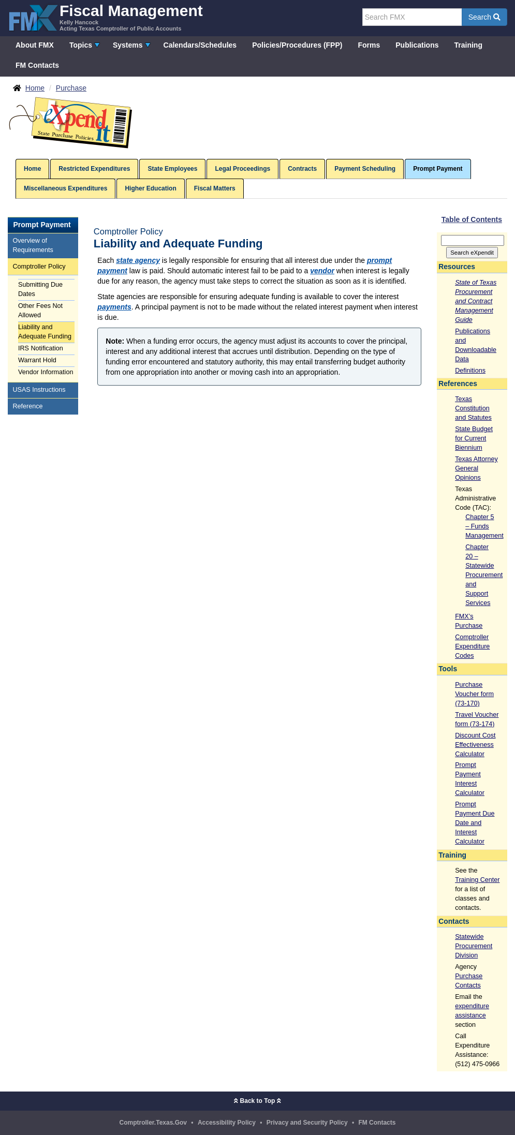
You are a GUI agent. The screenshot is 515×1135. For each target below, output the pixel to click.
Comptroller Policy (38, 266)
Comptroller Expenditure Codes (472, 646)
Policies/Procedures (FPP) (297, 45)
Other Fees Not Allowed (40, 310)
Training (468, 45)
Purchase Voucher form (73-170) (474, 694)
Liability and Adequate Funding (44, 331)
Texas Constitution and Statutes (473, 408)
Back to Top (257, 1100)
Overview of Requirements (32, 245)
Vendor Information (45, 372)
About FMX (35, 45)
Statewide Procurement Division (473, 946)
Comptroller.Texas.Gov (153, 1122)
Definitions (470, 370)
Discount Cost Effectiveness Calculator (475, 745)
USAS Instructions (38, 389)
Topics (80, 45)
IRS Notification (40, 348)
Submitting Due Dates (40, 289)
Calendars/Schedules (200, 45)
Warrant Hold (37, 360)
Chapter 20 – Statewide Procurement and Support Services (484, 575)
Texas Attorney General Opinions (476, 468)
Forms (369, 45)
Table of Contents (472, 219)
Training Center (477, 879)
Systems (128, 45)
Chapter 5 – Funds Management (484, 526)
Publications (416, 45)
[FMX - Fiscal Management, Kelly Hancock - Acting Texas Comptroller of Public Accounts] (105, 17)
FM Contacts (37, 65)
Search (484, 17)
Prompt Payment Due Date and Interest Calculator (474, 823)
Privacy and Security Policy (307, 1122)
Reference (27, 406)
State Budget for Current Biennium (474, 438)
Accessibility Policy (227, 1122)
